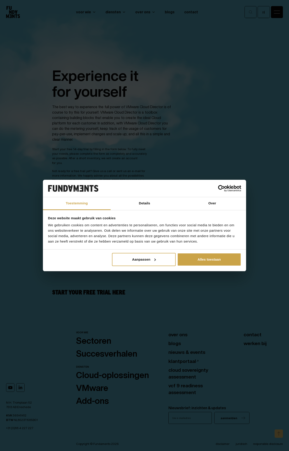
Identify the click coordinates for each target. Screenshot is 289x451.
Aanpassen (144, 259)
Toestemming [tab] (77, 203)
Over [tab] (212, 203)
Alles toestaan (209, 259)
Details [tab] (144, 203)
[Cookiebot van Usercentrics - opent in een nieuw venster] (221, 188)
